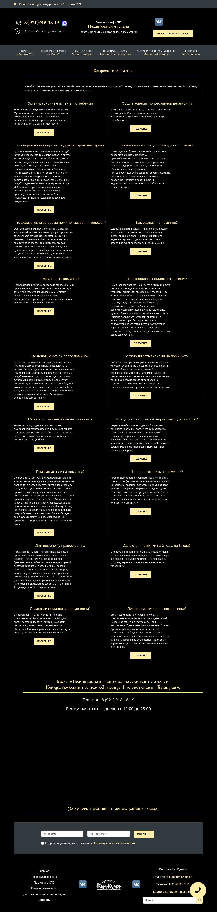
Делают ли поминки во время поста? (60, 608)
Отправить (143, 834)
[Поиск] (199, 900)
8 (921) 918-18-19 (118, 699)
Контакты (44, 900)
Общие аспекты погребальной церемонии (157, 103)
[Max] (64, 23)
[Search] (169, 900)
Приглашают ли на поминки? (60, 471)
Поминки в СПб (44, 882)
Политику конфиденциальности (114, 843)
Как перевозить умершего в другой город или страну (60, 145)
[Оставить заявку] (198, 892)
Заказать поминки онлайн (172, 33)
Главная (44, 871)
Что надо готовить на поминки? (157, 471)
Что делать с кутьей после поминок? (60, 356)
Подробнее (44, 132)
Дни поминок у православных (60, 545)
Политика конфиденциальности (173, 892)
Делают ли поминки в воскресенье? (156, 608)
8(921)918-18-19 (41, 23)
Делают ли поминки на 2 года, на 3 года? (156, 545)
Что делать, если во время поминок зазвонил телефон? (60, 222)
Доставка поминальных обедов (44, 894)
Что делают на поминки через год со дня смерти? (157, 419)
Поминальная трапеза (108, 27)
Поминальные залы (44, 888)
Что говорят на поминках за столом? (157, 278)
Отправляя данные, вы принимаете (90, 843)
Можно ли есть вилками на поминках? (156, 356)
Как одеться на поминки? (157, 222)
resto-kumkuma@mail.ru (177, 877)
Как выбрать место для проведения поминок (157, 145)
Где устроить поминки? (60, 278)
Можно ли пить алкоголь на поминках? (60, 419)
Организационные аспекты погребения (60, 103)
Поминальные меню (44, 877)
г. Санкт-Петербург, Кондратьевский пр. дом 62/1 (47, 4)
